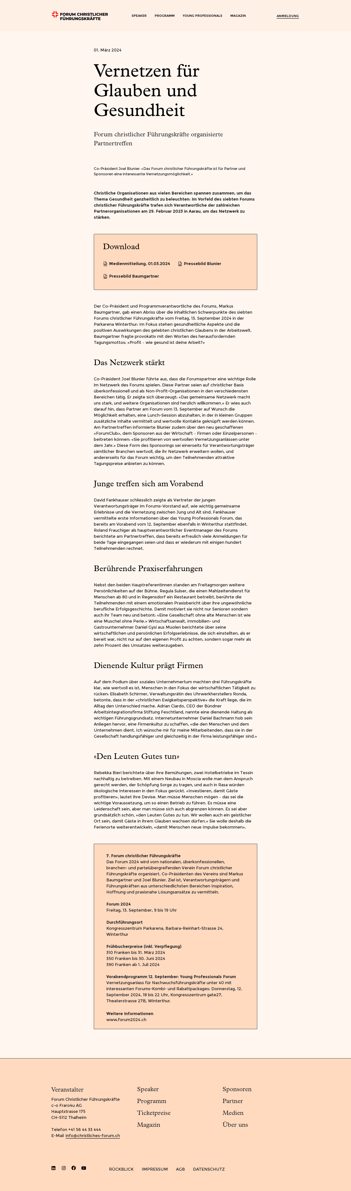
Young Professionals (202, 16)
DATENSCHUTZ (209, 1169)
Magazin (238, 16)
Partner (233, 1101)
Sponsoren (237, 1089)
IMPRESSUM (155, 1169)
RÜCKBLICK (121, 1169)
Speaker (139, 16)
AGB (180, 1169)
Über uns (235, 1125)
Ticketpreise (154, 1113)
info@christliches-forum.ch (93, 1135)
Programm (165, 16)
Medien (233, 1113)
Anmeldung (288, 16)
